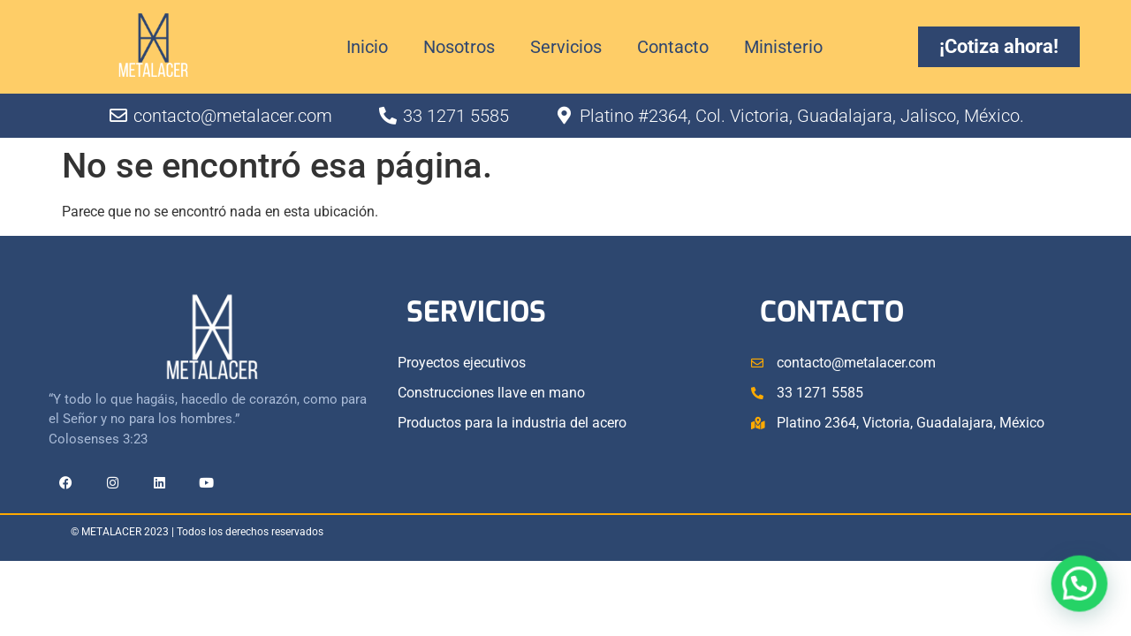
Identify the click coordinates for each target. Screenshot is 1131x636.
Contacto (673, 46)
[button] (1084, 598)
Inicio (367, 46)
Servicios (566, 46)
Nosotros (459, 46)
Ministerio (783, 46)
